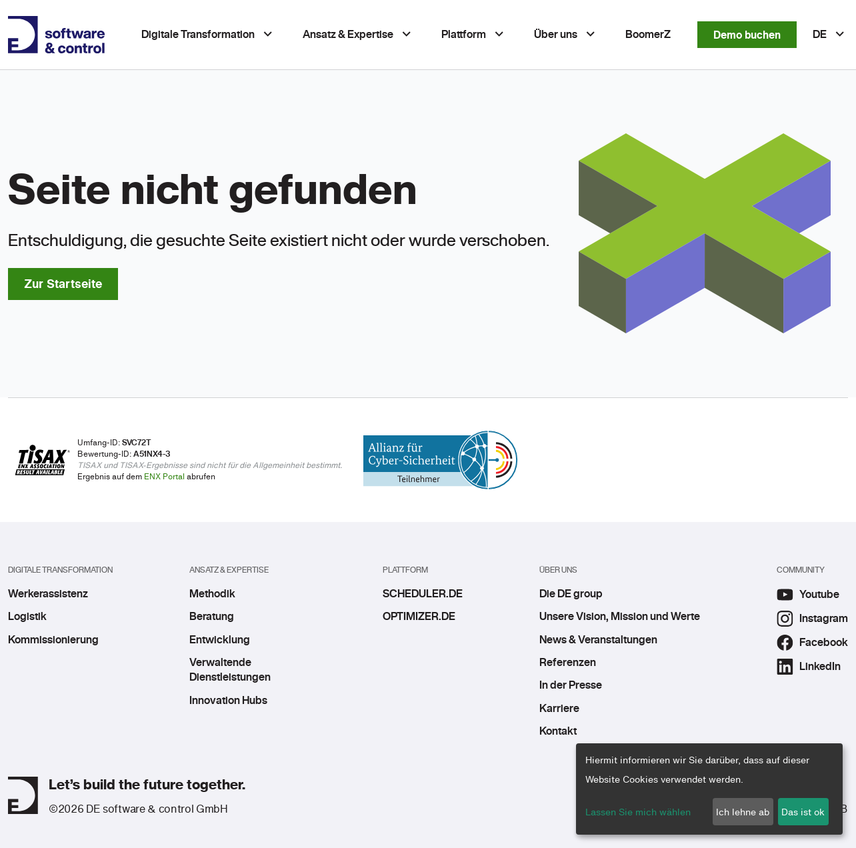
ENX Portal (164, 476)
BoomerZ (648, 34)
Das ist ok (803, 812)
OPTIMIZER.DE (419, 616)
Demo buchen (747, 35)
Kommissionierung (53, 640)
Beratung (211, 616)
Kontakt (558, 731)
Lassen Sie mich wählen (638, 812)
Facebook (812, 643)
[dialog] (709, 789)
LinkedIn (809, 667)
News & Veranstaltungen (598, 640)
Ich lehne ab (742, 812)
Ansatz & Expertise (348, 34)
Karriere (559, 708)
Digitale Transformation (198, 34)
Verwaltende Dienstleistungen (230, 670)
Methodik (212, 594)
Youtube (808, 595)
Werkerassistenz (48, 594)
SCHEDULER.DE (422, 594)
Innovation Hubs (228, 700)
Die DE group (571, 594)
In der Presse (570, 685)
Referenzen (567, 662)
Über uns (555, 34)
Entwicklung (219, 640)
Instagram (812, 619)
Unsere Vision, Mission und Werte (619, 616)
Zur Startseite (63, 284)
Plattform (463, 34)
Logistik (27, 616)
